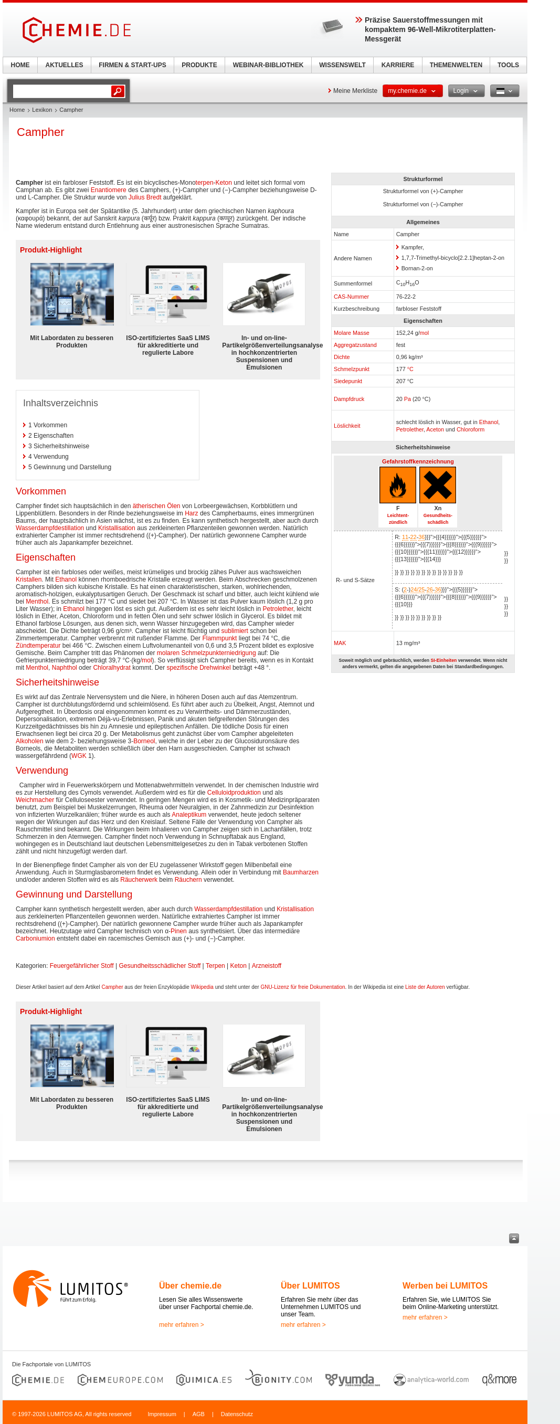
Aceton (435, 429)
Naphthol (64, 667)
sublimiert (234, 631)
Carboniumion (35, 938)
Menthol (37, 601)
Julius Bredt (145, 197)
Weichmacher (35, 800)
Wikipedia (202, 987)
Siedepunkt (348, 381)
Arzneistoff (266, 965)
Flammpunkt (219, 638)
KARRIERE (398, 65)
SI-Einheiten (443, 660)
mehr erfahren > (181, 1324)
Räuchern (188, 879)
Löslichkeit (347, 426)
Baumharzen (301, 872)
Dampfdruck (349, 399)
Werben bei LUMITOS (445, 1285)
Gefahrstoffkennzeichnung (418, 461)
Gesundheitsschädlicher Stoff (159, 965)
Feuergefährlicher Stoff (82, 965)
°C (410, 369)
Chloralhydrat (111, 667)
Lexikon (42, 110)
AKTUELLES (64, 65)
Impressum (161, 1414)
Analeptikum (189, 814)
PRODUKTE (199, 65)
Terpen (215, 965)
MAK (340, 643)
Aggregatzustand (355, 345)
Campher (112, 987)
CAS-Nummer (351, 296)
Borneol (144, 741)
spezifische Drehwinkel (199, 667)
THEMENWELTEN (456, 65)
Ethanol (489, 422)
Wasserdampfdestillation (50, 528)
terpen (205, 182)
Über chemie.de (190, 1285)
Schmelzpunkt (351, 369)
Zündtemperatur (38, 645)
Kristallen (28, 579)
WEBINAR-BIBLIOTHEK (268, 65)
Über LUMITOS (310, 1285)
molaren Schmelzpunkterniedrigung (206, 653)
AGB (199, 1414)
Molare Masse (351, 333)
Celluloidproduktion (234, 792)
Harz (191, 513)
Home (17, 110)
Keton (224, 182)
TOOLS (508, 65)
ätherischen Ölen (157, 506)
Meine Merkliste (355, 90)
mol (424, 333)
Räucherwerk (138, 879)
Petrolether (410, 429)
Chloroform (470, 429)
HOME (20, 65)
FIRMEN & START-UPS (132, 65)
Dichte (342, 357)
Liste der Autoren (425, 987)
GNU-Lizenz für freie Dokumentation (302, 987)
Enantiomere (108, 190)
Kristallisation (116, 528)
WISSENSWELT (342, 65)
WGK (79, 756)
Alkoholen (30, 741)
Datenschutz (237, 1414)
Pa (407, 399)
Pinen (179, 931)
